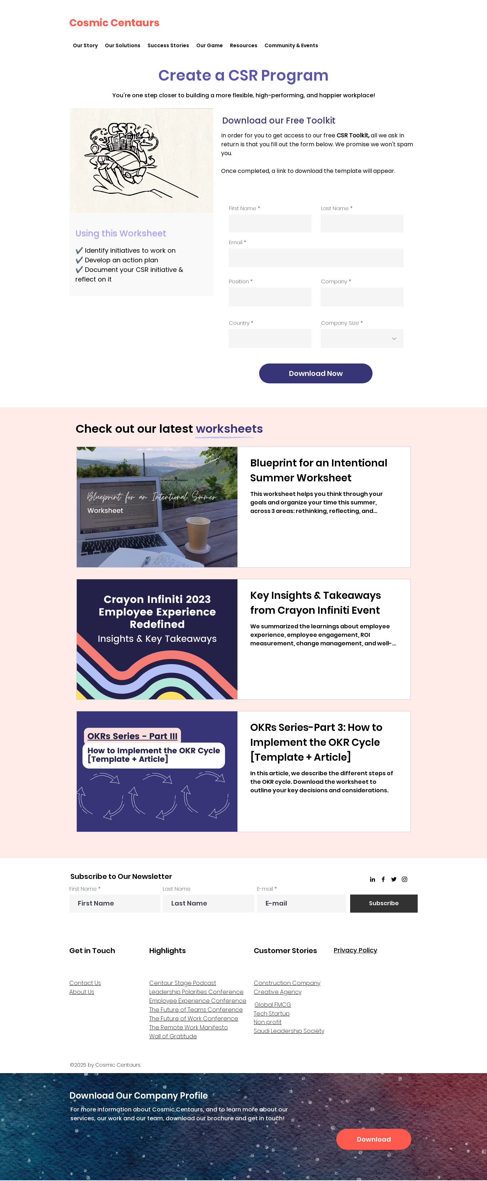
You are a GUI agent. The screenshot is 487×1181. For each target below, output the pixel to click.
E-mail (265, 888)
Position (239, 281)
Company (334, 281)
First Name (242, 208)
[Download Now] (316, 373)
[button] (122, 45)
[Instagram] (404, 879)
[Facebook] (383, 879)
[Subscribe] (384, 904)
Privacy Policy (355, 950)
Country (239, 323)
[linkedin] (372, 879)
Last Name (335, 208)
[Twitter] (393, 879)
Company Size (340, 323)
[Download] (373, 1139)
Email (235, 242)
